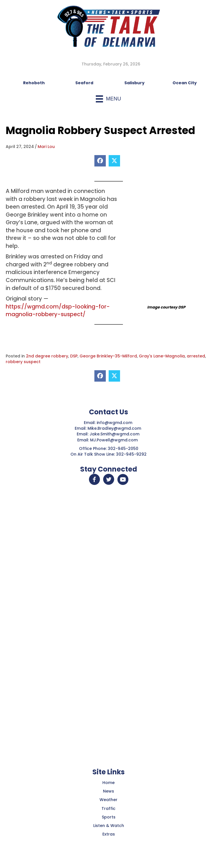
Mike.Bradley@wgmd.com (114, 428)
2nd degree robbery (47, 356)
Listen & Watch (108, 825)
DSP (74, 356)
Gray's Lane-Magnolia (162, 356)
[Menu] (108, 98)
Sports (108, 817)
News (108, 791)
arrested (196, 356)
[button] (94, 479)
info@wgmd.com (115, 422)
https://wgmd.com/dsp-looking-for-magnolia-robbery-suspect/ (58, 310)
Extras (108, 834)
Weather (108, 800)
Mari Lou (46, 146)
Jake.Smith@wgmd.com (115, 434)
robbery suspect (23, 362)
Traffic (108, 808)
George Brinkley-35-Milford (108, 356)
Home (108, 782)
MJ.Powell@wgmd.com (115, 440)
